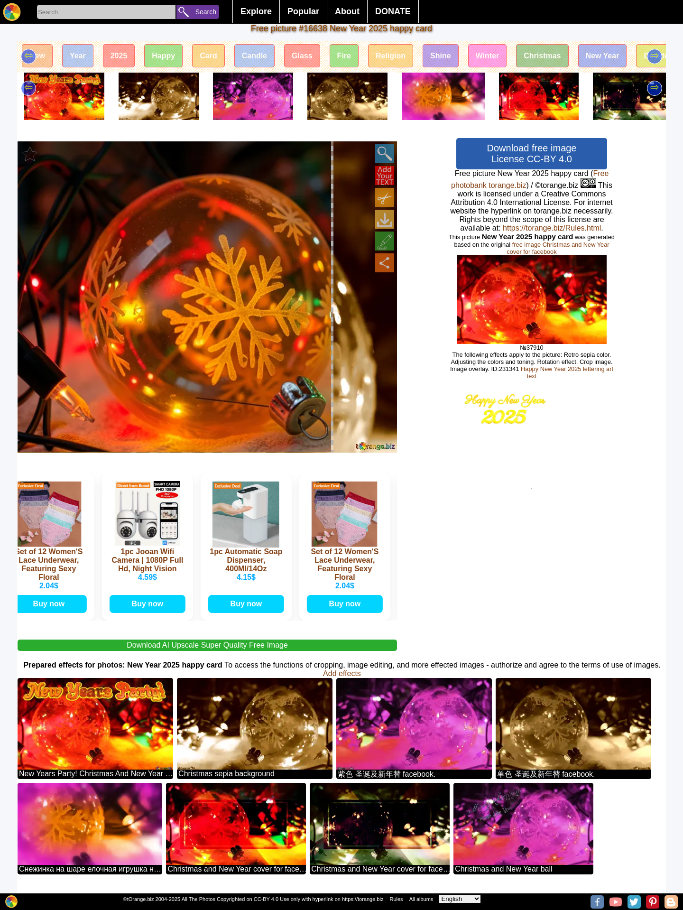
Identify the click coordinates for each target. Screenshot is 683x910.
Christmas (542, 56)
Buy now (51, 604)
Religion (391, 56)
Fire (344, 56)
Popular (303, 11)
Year (78, 56)
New (37, 56)
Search (205, 12)
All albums (421, 899)
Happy (163, 56)
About (347, 11)
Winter (487, 56)
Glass (302, 56)
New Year (602, 56)
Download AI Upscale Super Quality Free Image (207, 645)
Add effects (342, 673)
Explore (256, 11)
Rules (396, 899)
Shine (440, 56)
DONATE (393, 11)
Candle (254, 56)
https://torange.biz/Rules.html (552, 228)
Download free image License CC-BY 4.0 (532, 153)
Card (208, 56)
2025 (119, 56)
